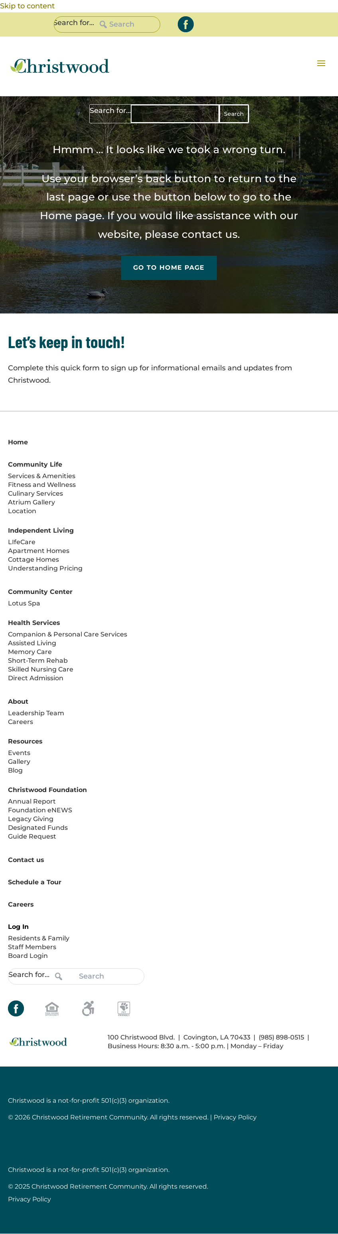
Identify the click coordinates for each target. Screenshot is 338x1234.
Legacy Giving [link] (30, 819)
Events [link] (19, 753)
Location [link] (22, 511)
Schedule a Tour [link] (34, 882)
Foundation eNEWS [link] (40, 810)
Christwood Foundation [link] (47, 790)
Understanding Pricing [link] (45, 568)
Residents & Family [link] (38, 938)
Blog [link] (15, 770)
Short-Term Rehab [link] (38, 660)
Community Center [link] (40, 592)
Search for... (73, 22)
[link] (186, 24)
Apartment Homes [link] (38, 551)
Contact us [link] (26, 860)
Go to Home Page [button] (168, 268)
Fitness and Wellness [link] (42, 485)
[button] (321, 62)
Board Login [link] (28, 956)
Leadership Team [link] (36, 713)
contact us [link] (210, 234)
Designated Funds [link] (38, 827)
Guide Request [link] (32, 836)
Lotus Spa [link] (24, 603)
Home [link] (56, 215)
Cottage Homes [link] (33, 559)
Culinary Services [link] (35, 493)
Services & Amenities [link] (41, 476)
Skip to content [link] (27, 6)
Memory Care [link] (30, 652)
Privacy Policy (29, 1199)
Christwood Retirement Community (89, 1187)
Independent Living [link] (41, 530)
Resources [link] (25, 741)
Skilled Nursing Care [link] (40, 669)
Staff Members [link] (32, 947)
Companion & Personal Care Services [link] (67, 634)
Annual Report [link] (32, 801)
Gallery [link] (19, 761)
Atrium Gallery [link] (31, 502)
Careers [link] (20, 722)
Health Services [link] (34, 623)
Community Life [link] (35, 464)
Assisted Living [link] (32, 643)
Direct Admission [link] (35, 678)
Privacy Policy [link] (235, 1117)
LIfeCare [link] (21, 542)
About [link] (18, 701)
